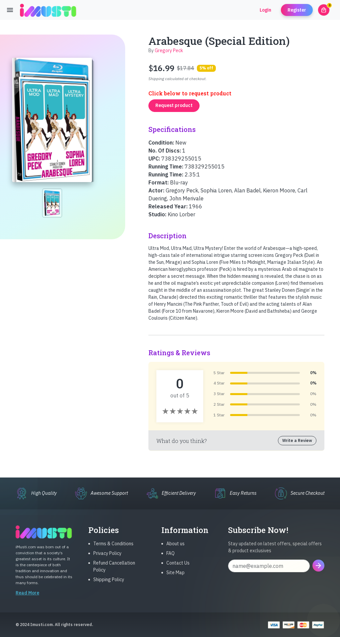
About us (175, 550)
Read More (27, 599)
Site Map (175, 579)
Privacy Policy (107, 560)
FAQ (170, 560)
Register (297, 10)
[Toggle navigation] (10, 10)
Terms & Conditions (113, 550)
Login (265, 10)
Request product (174, 105)
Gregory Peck (169, 50)
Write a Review (297, 440)
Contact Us (178, 570)
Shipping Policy (108, 586)
